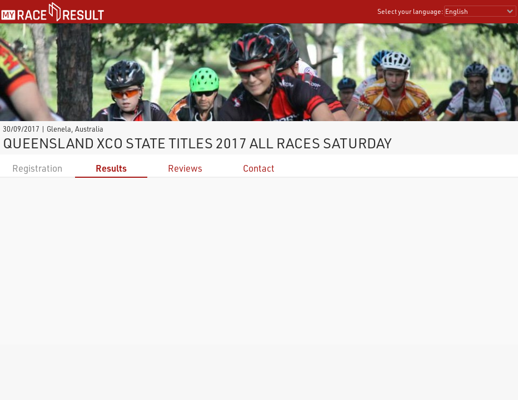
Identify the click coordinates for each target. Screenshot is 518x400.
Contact (259, 168)
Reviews (185, 168)
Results (111, 168)
